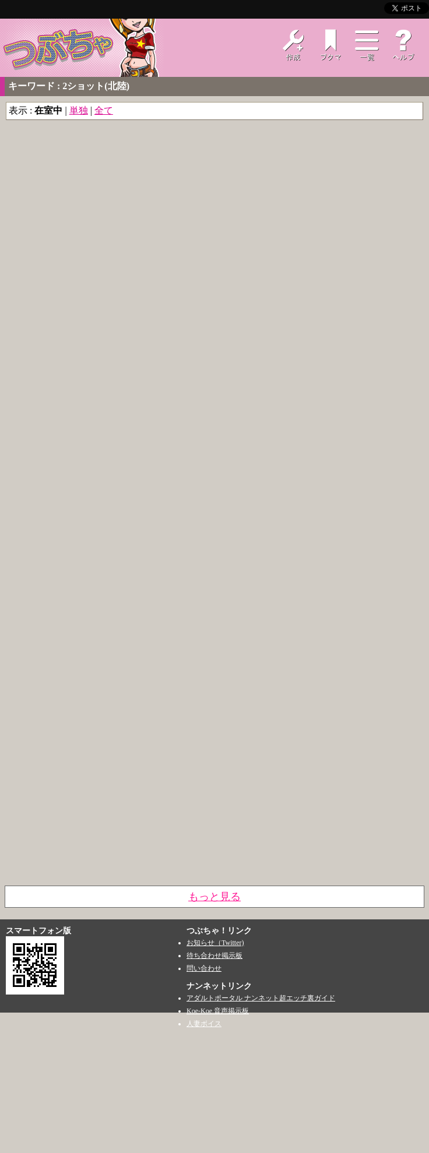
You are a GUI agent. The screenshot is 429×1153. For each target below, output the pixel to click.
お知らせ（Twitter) (215, 943)
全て (103, 110)
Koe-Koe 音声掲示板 (218, 1011)
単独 (78, 110)
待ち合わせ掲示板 (214, 955)
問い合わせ (204, 968)
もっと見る (214, 896)
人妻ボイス (204, 1024)
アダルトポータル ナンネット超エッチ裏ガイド (261, 998)
